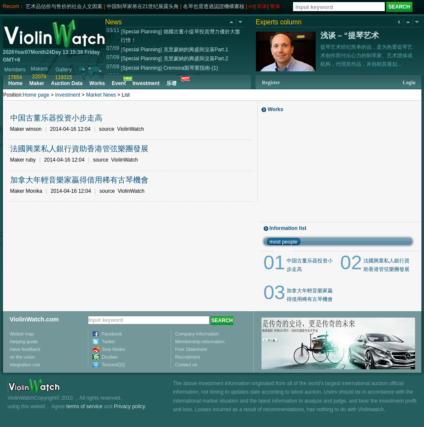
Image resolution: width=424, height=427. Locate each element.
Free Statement (191, 349)
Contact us (186, 364)
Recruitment (187, 356)
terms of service (85, 406)
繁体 (275, 6)
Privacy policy (129, 406)
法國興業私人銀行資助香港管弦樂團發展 (79, 148)
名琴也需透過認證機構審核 (213, 6)
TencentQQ (113, 364)
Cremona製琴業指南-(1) (190, 68)
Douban (110, 356)
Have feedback (25, 349)
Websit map (22, 333)
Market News (101, 95)
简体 (262, 6)
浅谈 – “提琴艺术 (349, 35)
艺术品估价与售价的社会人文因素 (64, 6)
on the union (22, 356)
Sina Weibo (113, 349)
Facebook (112, 333)
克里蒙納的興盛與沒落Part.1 (195, 50)
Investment (67, 95)
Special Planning (141, 32)
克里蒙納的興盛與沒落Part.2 (195, 59)
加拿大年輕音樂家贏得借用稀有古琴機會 (79, 180)
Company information (197, 333)
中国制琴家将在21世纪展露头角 (143, 6)
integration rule (25, 364)
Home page (36, 95)
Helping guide (24, 341)
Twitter (109, 341)
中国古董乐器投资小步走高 (56, 118)
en (251, 6)
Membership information (200, 341)
